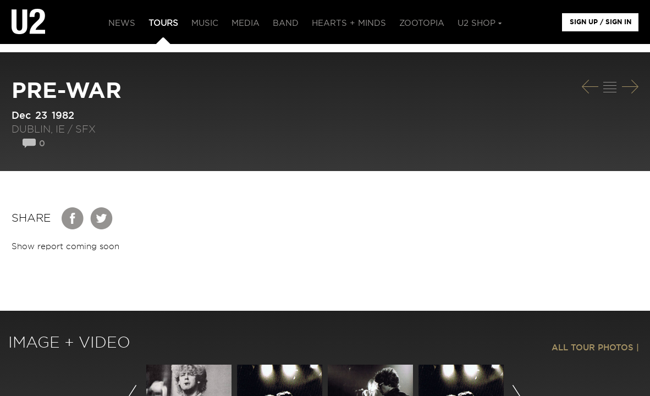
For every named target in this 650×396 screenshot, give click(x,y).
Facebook (73, 218)
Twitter (101, 218)
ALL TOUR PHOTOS (593, 348)
